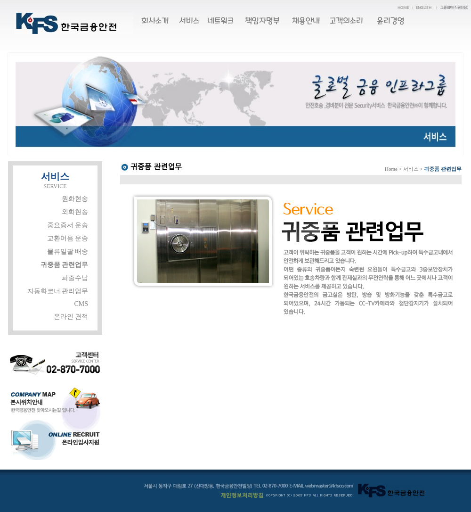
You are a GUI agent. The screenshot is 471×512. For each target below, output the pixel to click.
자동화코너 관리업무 (58, 291)
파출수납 (75, 277)
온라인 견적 (71, 316)
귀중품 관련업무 (65, 264)
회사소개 (155, 21)
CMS (81, 303)
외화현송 (75, 211)
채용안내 (306, 21)
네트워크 (220, 21)
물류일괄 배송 (68, 251)
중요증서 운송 (68, 225)
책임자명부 (262, 21)
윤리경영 (391, 21)
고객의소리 (346, 21)
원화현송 (75, 198)
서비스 (189, 21)
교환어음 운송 (68, 238)
